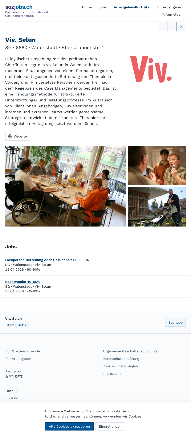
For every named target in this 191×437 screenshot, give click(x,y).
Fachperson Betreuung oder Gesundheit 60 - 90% (47, 260)
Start (10, 325)
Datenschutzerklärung (120, 359)
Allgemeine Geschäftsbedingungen (131, 351)
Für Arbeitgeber (18, 359)
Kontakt (12, 398)
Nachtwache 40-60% (22, 282)
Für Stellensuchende (23, 351)
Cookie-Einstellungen (120, 366)
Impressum (111, 373)
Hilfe (12, 391)
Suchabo (175, 322)
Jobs (22, 325)
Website (17, 136)
